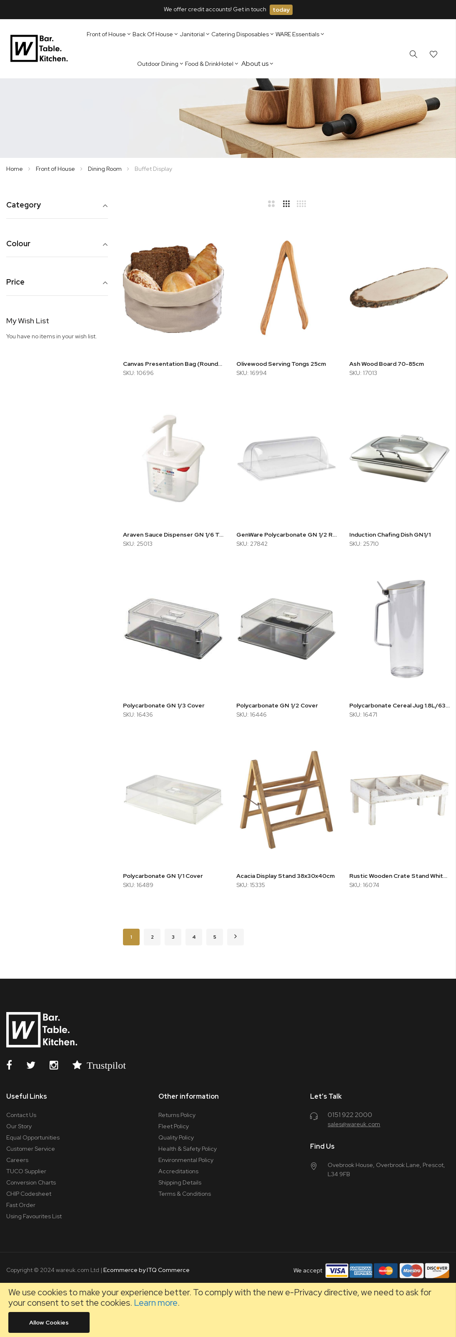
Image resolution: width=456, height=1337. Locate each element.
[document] (228, 1310)
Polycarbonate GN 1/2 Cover (277, 705)
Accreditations (178, 1171)
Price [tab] (15, 282)
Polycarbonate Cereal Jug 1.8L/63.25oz (399, 705)
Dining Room (105, 168)
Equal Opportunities (33, 1137)
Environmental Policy (185, 1160)
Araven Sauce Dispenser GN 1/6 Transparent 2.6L (173, 534)
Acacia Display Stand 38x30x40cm (285, 876)
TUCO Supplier (26, 1171)
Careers (17, 1160)
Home (15, 168)
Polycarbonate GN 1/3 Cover (164, 705)
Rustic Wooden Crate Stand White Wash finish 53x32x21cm (399, 876)
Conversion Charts (31, 1182)
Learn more (156, 1302)
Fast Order (20, 1205)
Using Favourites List (34, 1216)
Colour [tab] (18, 244)
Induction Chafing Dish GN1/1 (390, 534)
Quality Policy (176, 1137)
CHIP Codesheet (28, 1193)
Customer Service (30, 1148)
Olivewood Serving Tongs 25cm (281, 363)
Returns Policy (176, 1115)
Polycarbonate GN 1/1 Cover (163, 876)
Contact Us (21, 1115)
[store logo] (40, 48)
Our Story (19, 1126)
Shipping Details (179, 1182)
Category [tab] (23, 205)
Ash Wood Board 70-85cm (386, 363)
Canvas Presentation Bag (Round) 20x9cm (173, 363)
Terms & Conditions (184, 1193)
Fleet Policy (173, 1126)
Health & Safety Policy (187, 1148)
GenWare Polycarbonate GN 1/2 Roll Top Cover (286, 534)
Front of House (56, 168)
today (281, 9)
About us (254, 63)
